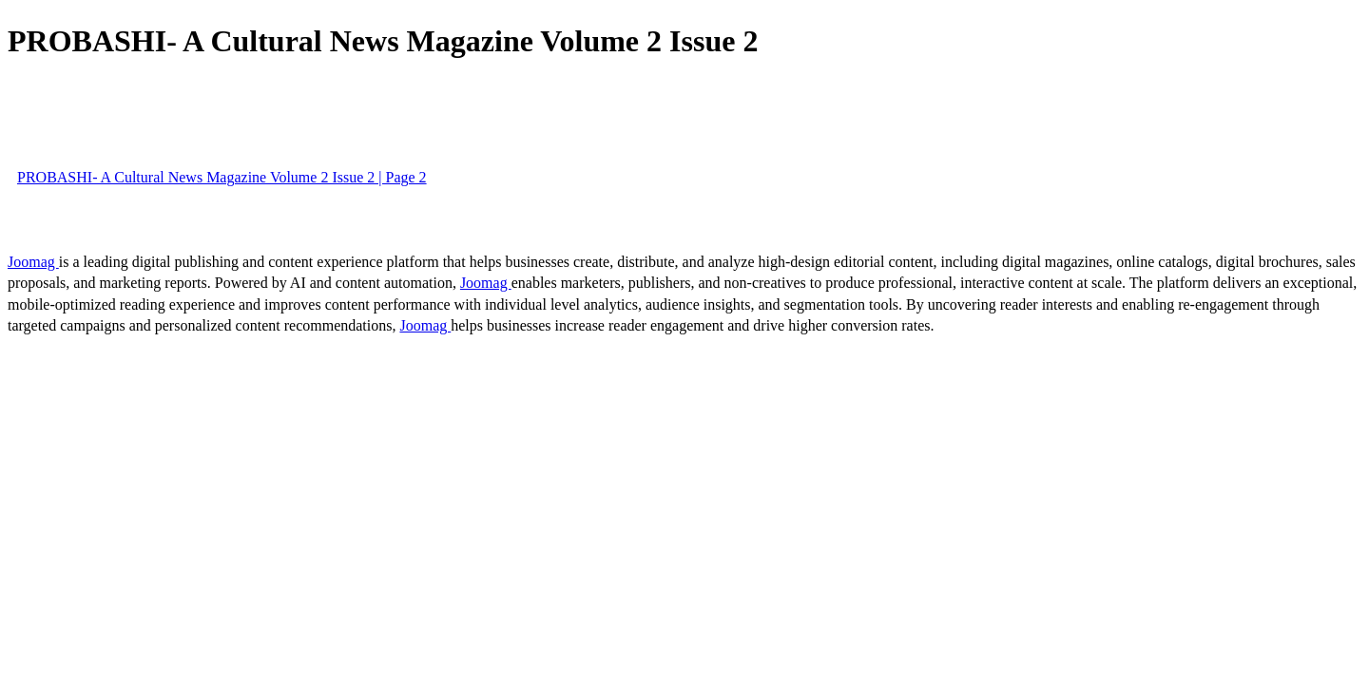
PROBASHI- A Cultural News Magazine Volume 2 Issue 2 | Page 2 (222, 177)
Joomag (33, 262)
